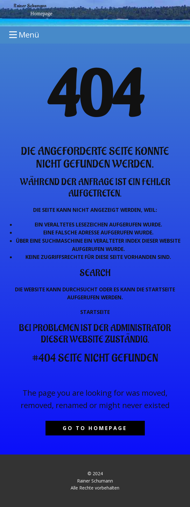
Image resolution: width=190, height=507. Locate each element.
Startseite (95, 312)
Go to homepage (95, 428)
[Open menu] (24, 35)
